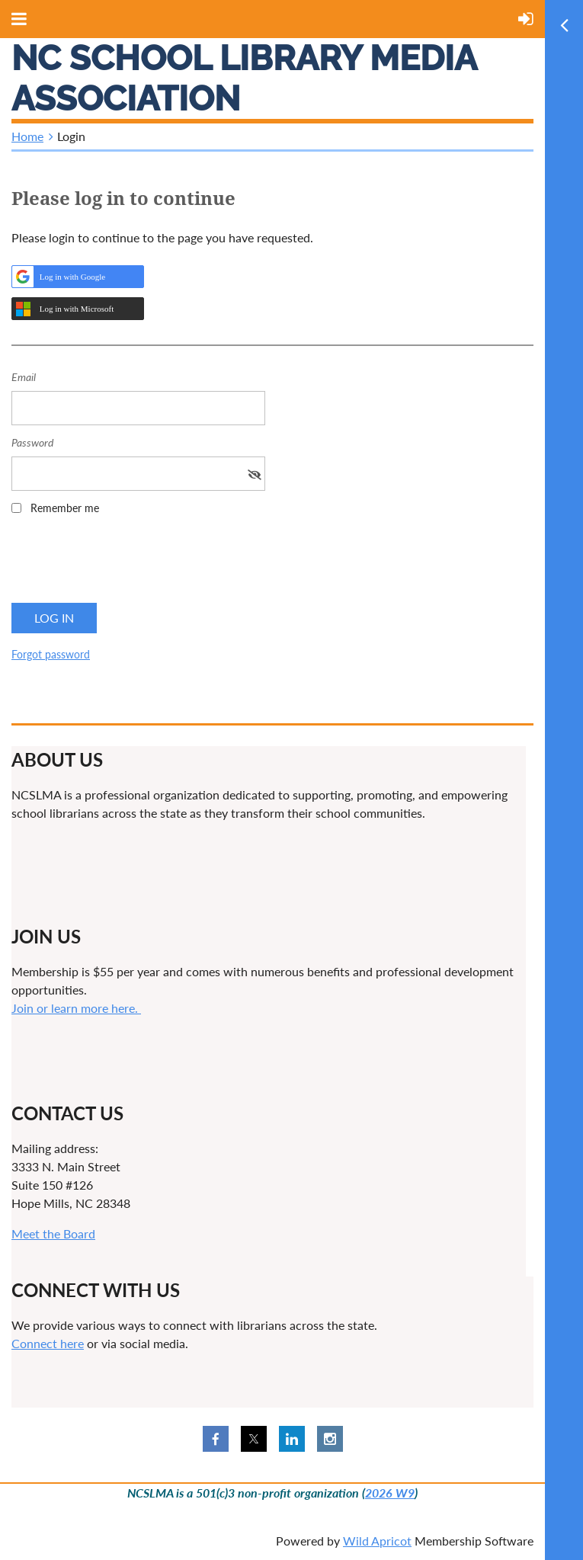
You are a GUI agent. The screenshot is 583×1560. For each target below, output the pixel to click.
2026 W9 (390, 1492)
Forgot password (50, 654)
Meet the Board (53, 1233)
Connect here (47, 1343)
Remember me (64, 507)
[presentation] (127, 564)
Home (27, 136)
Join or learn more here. (76, 1008)
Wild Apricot (377, 1540)
